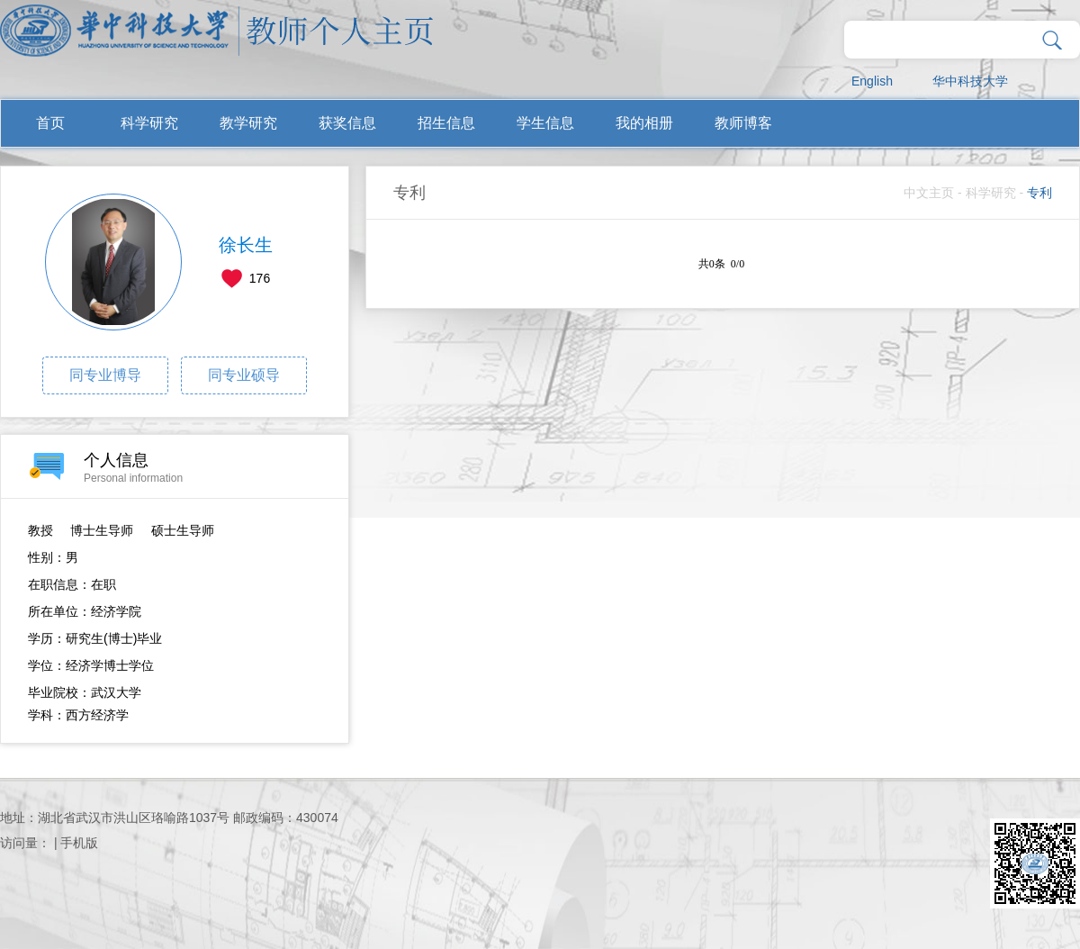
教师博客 (743, 123)
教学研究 (248, 123)
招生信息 (446, 123)
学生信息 (545, 123)
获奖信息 (347, 123)
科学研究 (149, 123)
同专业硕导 (244, 375)
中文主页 (929, 192)
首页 (50, 123)
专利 (1039, 192)
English (872, 81)
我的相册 (644, 123)
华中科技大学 (970, 81)
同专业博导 (105, 375)
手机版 (79, 843)
